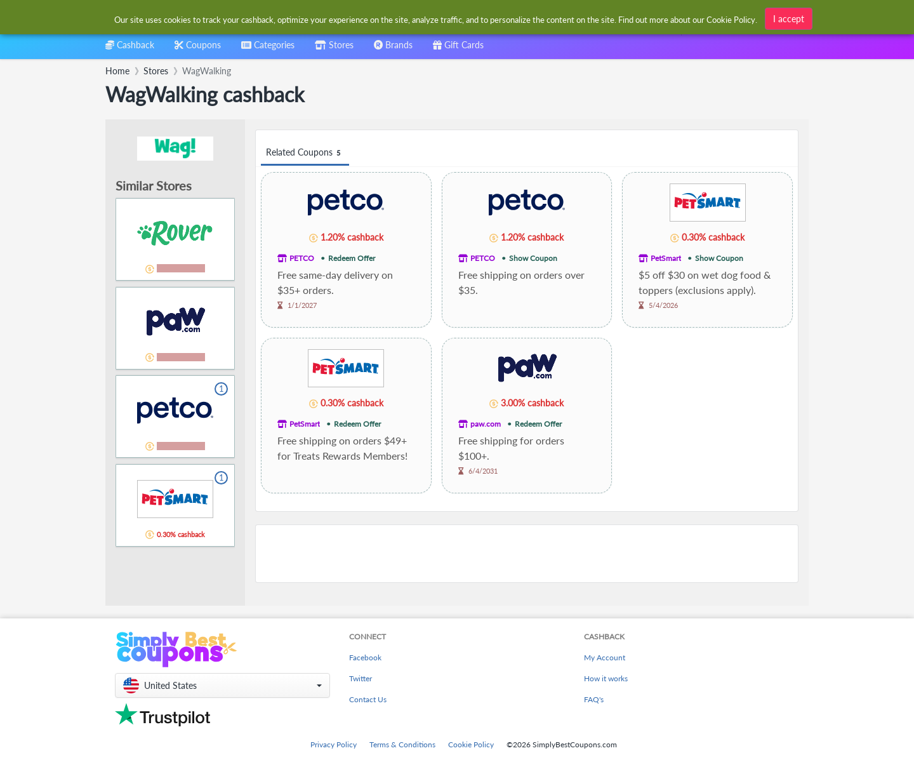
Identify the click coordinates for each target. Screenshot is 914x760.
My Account (604, 657)
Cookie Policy (471, 744)
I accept (788, 18)
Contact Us (368, 699)
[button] (222, 685)
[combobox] (268, 49)
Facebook (365, 657)
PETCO (301, 258)
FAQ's (594, 699)
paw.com (485, 424)
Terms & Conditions (402, 744)
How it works (606, 678)
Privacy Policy (333, 744)
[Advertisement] (527, 553)
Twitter (360, 678)
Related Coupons (305, 153)
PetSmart (666, 258)
